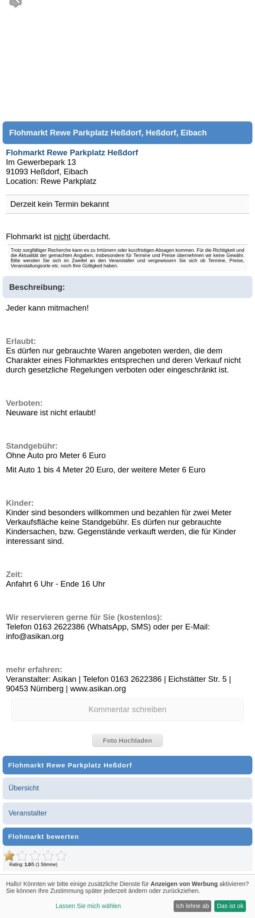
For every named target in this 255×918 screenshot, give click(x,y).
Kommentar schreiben (127, 709)
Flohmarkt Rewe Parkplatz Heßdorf (72, 152)
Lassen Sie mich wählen (88, 905)
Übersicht (24, 788)
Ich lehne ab (192, 905)
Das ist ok (230, 905)
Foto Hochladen (127, 740)
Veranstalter (28, 813)
